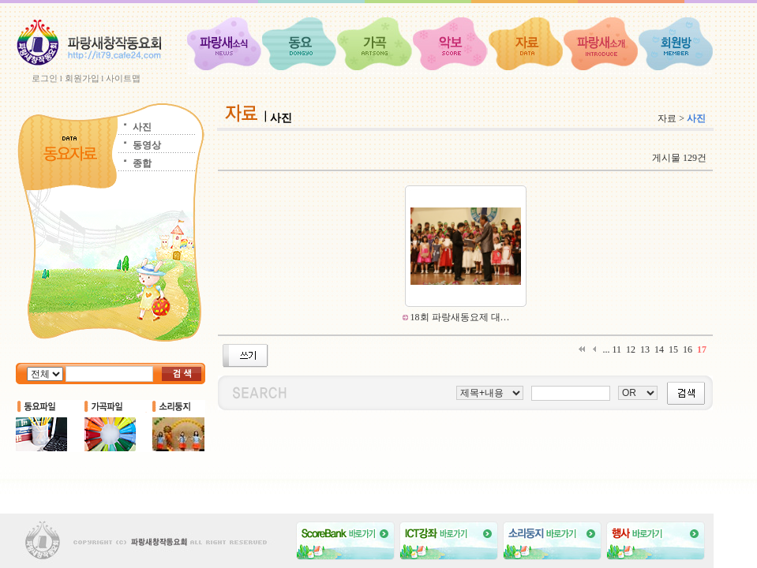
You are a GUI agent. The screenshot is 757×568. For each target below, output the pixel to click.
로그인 (45, 78)
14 (659, 349)
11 (616, 349)
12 (631, 349)
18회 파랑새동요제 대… (459, 317)
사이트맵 (123, 78)
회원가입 (82, 78)
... (605, 349)
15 (673, 349)
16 (687, 349)
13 (645, 349)
